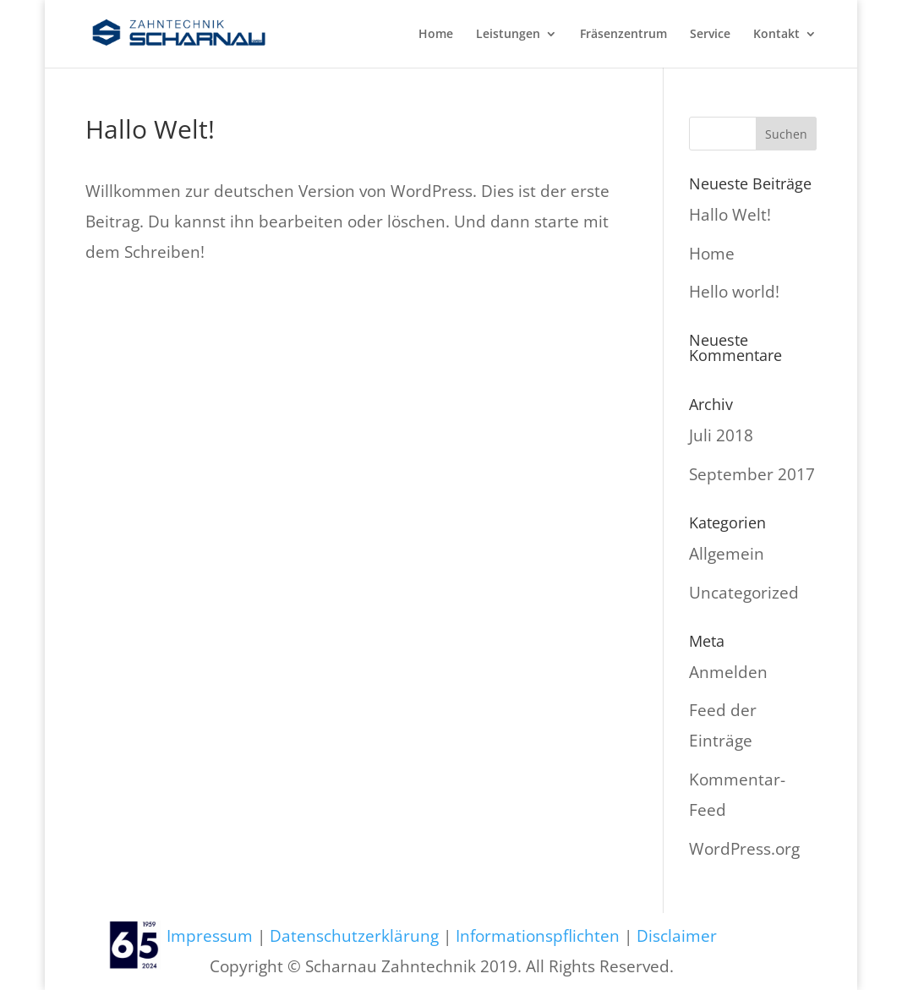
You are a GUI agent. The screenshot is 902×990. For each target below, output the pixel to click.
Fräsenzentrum (623, 34)
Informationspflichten (538, 936)
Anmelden (728, 672)
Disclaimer (677, 936)
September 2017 (752, 474)
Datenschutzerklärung (354, 936)
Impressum (210, 936)
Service (710, 34)
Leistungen (508, 34)
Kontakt (776, 34)
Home (435, 34)
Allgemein (726, 554)
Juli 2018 (721, 435)
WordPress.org (744, 849)
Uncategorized (744, 593)
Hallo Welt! (730, 215)
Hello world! (734, 292)
